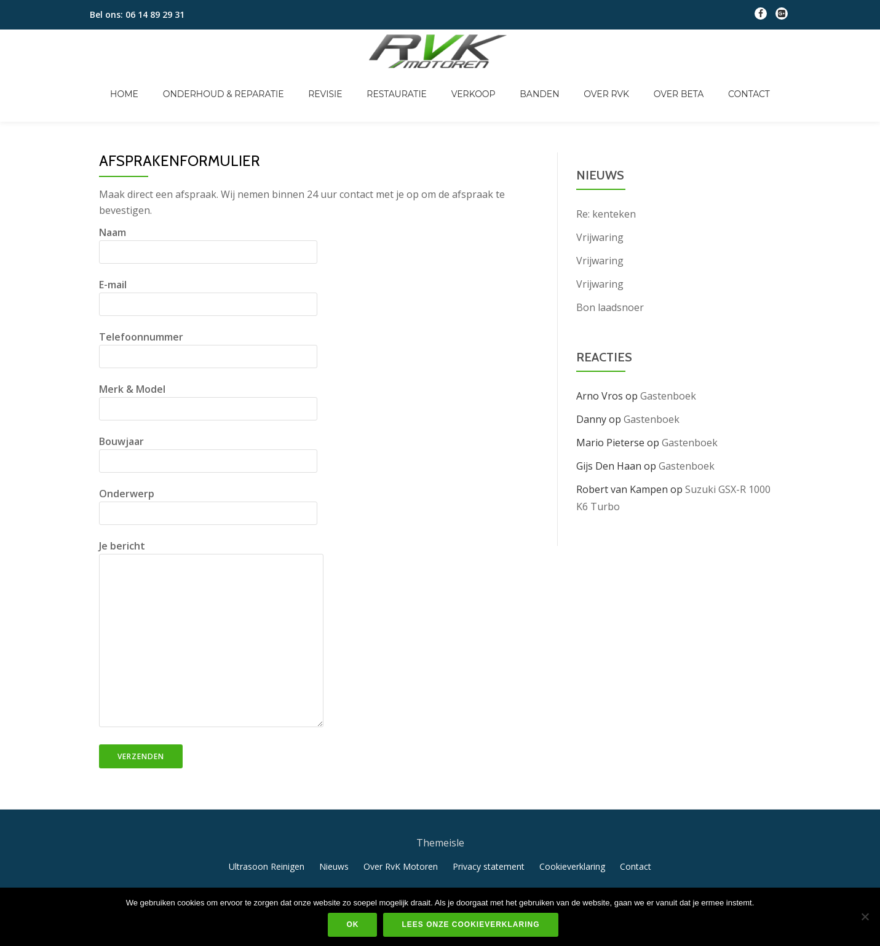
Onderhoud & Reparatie (260, 81)
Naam (208, 216)
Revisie (350, 81)
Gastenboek (668, 370)
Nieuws (334, 840)
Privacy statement (489, 840)
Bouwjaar (208, 425)
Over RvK (582, 81)
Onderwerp (208, 477)
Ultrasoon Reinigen (266, 840)
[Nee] (864, 916)
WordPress (491, 886)
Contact (700, 81)
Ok (352, 924)
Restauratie (409, 81)
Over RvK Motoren (400, 840)
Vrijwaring (600, 211)
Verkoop (473, 81)
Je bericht (211, 608)
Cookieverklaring (572, 840)
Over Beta (642, 81)
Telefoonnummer (208, 320)
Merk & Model (208, 373)
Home (173, 81)
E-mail (208, 268)
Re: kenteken (606, 188)
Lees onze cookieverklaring (470, 924)
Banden (527, 81)
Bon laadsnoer (610, 281)
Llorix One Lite (396, 886)
